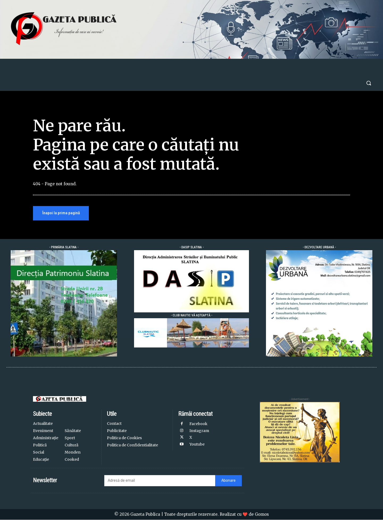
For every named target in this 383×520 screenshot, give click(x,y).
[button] (369, 83)
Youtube (197, 444)
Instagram (199, 430)
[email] (159, 481)
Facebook (198, 424)
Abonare (228, 481)
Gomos (262, 514)
